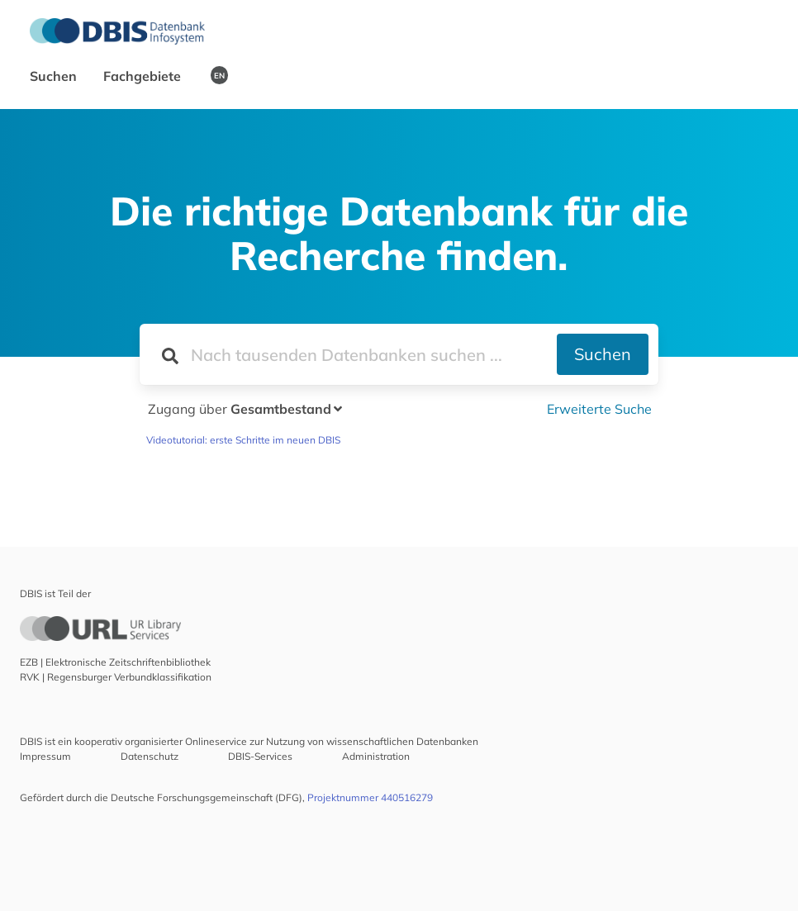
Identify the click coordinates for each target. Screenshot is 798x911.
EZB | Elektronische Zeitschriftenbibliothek (115, 662)
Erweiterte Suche (599, 409)
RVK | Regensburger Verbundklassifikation (115, 677)
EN (219, 75)
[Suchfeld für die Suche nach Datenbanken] (348, 354)
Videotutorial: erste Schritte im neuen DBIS (243, 440)
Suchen (55, 76)
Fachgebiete (143, 76)
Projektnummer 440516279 (370, 797)
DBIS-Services (260, 756)
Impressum (45, 756)
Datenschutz (149, 756)
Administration (376, 756)
